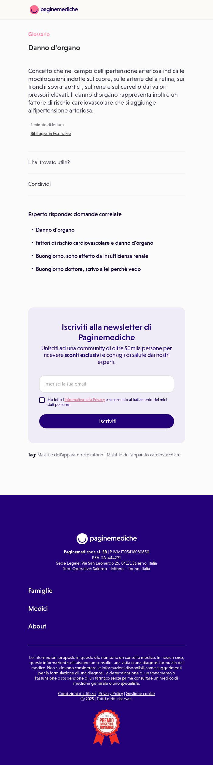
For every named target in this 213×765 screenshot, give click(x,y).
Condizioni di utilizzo (77, 693)
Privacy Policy (110, 693)
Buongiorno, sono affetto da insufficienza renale (92, 256)
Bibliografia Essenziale (51, 133)
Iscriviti (107, 421)
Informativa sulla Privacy (85, 399)
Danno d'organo (55, 230)
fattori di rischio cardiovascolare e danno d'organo (94, 243)
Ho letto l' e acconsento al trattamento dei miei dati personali (107, 402)
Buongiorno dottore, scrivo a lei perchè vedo (88, 269)
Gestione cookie (140, 693)
